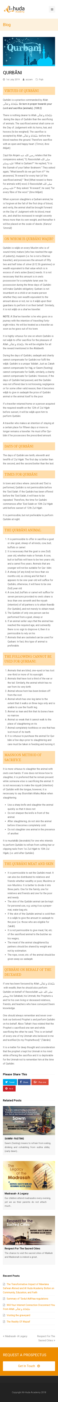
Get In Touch (29, 1366)
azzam (29, 79)
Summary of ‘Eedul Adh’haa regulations (27, 1298)
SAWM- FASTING (14, 1138)
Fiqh (41, 79)
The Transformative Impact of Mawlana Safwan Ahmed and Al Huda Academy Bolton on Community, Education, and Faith (28, 1288)
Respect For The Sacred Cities (22, 1248)
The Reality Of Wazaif (18, 1321)
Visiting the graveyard (18, 1315)
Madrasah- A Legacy (16, 1193)
